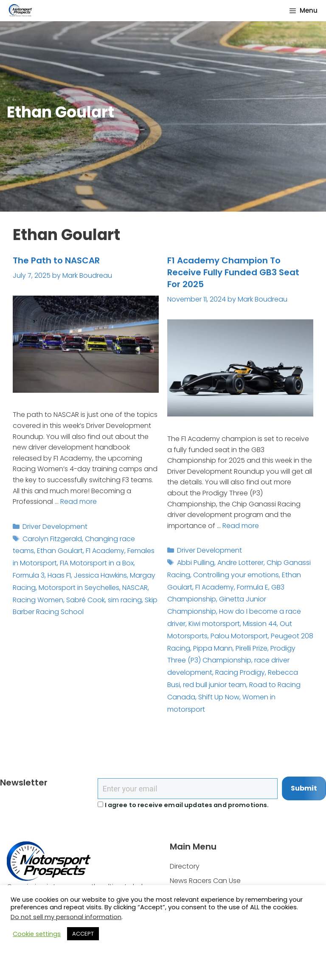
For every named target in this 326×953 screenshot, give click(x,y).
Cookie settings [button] (37, 934)
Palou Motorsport (239, 636)
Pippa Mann (213, 648)
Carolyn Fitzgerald (52, 539)
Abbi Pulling (195, 562)
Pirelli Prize (251, 648)
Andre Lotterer (240, 562)
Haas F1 (59, 575)
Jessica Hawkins (100, 575)
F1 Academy (105, 551)
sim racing (125, 600)
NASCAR (135, 587)
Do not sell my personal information (66, 917)
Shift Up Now (218, 697)
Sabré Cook (85, 600)
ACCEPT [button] (83, 934)
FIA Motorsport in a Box (97, 563)
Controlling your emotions (236, 575)
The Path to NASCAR (56, 260)
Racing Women (38, 600)
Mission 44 (260, 624)
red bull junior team (214, 685)
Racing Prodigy (240, 672)
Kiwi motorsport (214, 624)
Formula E (252, 587)
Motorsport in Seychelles (79, 587)
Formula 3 (29, 575)
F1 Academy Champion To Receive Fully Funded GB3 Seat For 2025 (233, 272)
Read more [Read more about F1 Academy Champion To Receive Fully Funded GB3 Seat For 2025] (240, 526)
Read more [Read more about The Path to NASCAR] (78, 501)
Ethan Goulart (60, 551)
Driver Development (54, 526)
